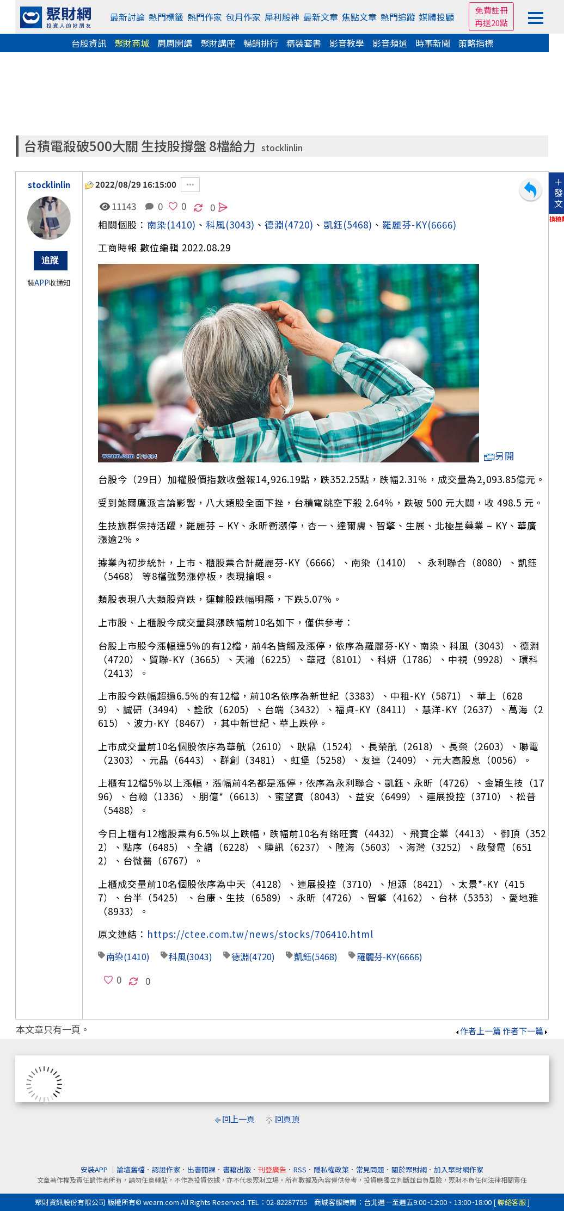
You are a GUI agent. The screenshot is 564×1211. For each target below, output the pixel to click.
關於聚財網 (409, 1169)
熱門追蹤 (398, 16)
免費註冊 (491, 10)
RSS (299, 1169)
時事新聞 (432, 43)
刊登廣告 (272, 1169)
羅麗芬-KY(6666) (419, 224)
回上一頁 (238, 1118)
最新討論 (127, 16)
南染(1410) (171, 224)
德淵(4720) (289, 224)
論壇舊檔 (131, 1169)
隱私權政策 (331, 1169)
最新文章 (320, 16)
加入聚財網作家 (458, 1169)
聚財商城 (131, 43)
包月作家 (243, 16)
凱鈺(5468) (347, 224)
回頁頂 (287, 1118)
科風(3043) (190, 956)
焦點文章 (359, 16)
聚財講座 (217, 43)
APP (41, 282)
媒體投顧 (436, 16)
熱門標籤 (166, 16)
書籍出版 (237, 1169)
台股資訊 (88, 43)
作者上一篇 (478, 1030)
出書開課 (201, 1169)
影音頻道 (389, 43)
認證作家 (166, 1169)
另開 (499, 455)
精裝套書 (303, 43)
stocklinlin (282, 148)
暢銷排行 (260, 43)
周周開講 (174, 43)
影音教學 (346, 43)
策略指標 (475, 43)
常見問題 (370, 1169)
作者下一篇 (525, 1030)
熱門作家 (204, 16)
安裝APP (95, 1169)
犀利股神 (282, 16)
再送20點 (491, 22)
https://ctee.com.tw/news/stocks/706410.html (260, 934)
